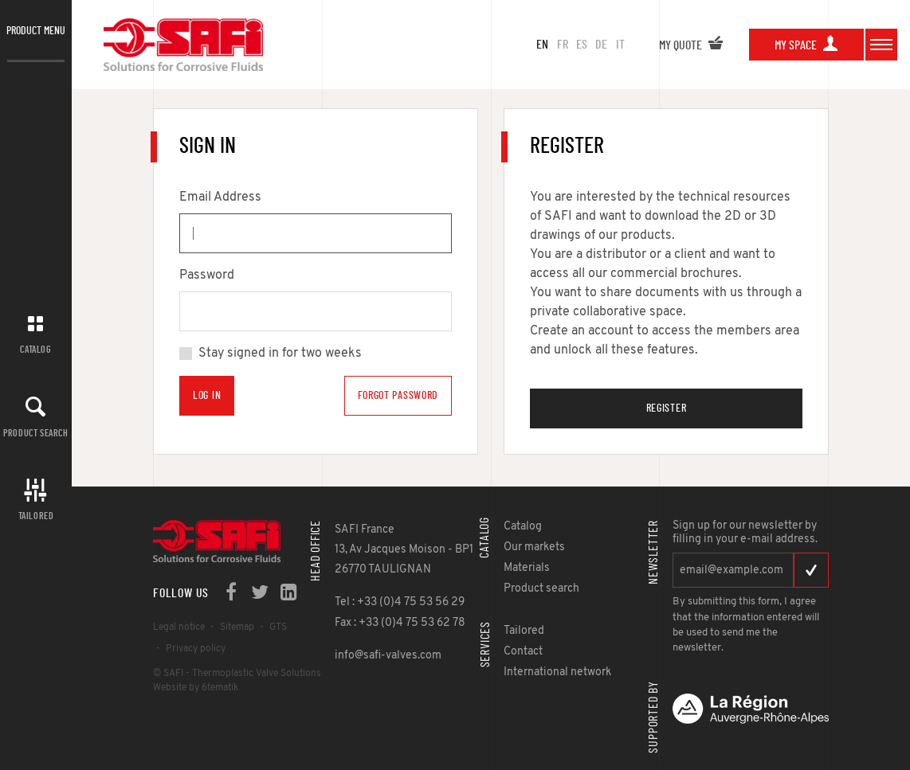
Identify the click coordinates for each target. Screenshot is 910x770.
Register (666, 408)
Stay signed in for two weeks (280, 353)
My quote (691, 45)
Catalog (35, 349)
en (542, 44)
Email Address (220, 197)
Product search (35, 433)
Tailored (36, 516)
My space (806, 45)
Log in (207, 395)
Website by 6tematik (195, 688)
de (601, 44)
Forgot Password (398, 395)
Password (206, 275)
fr (562, 44)
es (581, 44)
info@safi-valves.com (388, 656)
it (620, 44)
